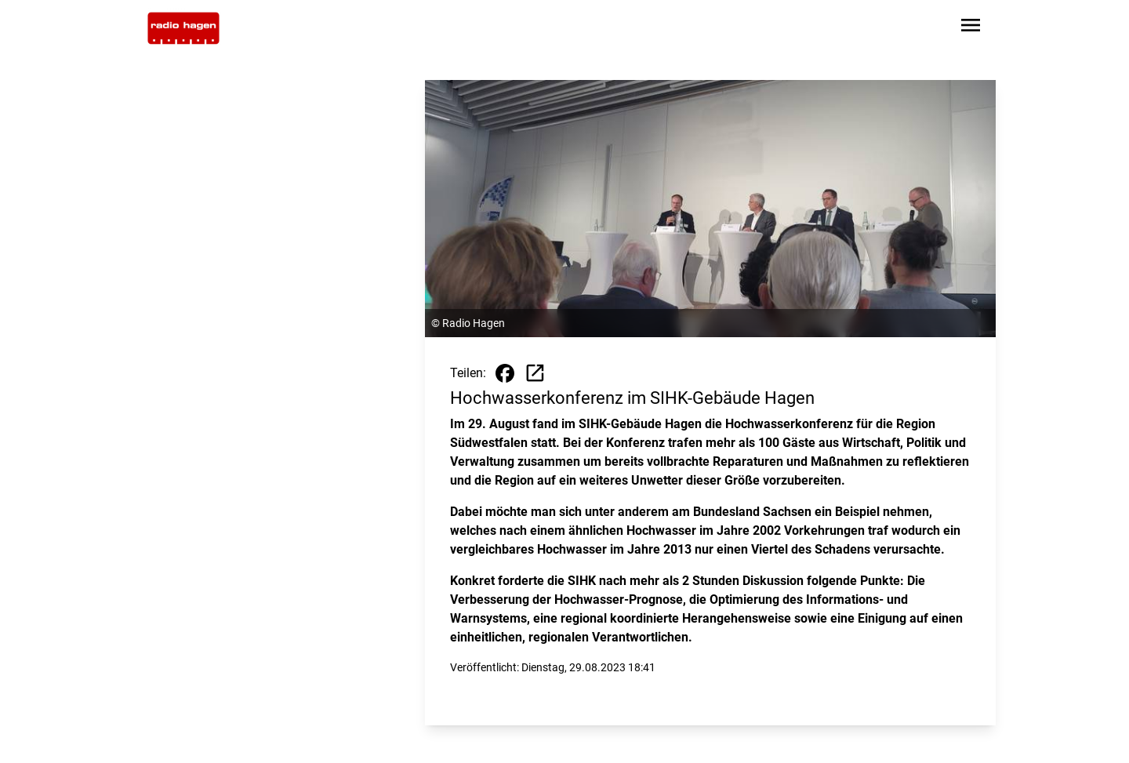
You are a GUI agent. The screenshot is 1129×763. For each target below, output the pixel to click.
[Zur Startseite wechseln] (183, 28)
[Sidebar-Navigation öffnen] (970, 28)
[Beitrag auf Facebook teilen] (505, 373)
